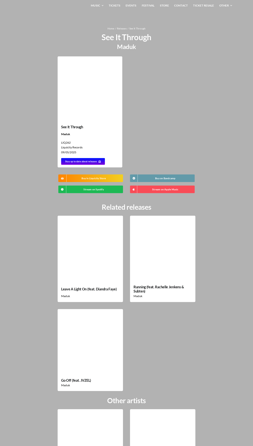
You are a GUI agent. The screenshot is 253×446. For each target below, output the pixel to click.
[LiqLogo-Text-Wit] (34, 5)
